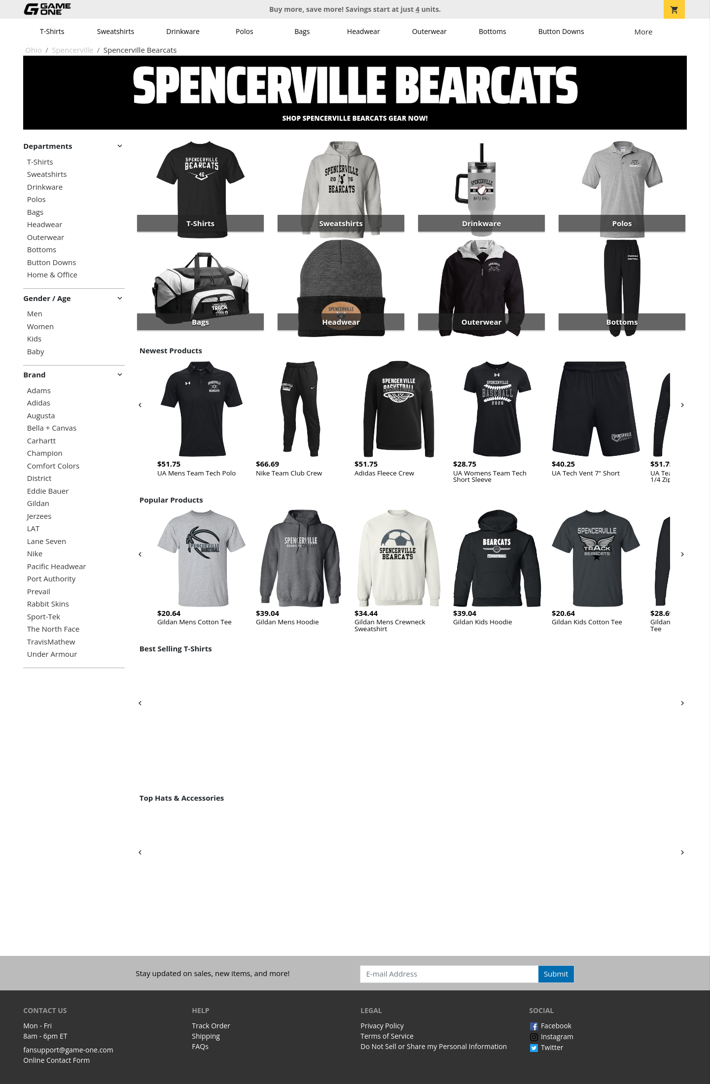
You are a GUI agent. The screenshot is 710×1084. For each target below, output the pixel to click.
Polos (244, 31)
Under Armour (52, 654)
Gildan (38, 503)
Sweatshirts (115, 31)
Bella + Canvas (51, 428)
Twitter (546, 1047)
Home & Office (52, 275)
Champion (45, 453)
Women (40, 326)
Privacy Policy (381, 1025)
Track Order (211, 1025)
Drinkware (183, 31)
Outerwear (429, 31)
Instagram (551, 1036)
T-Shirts (52, 31)
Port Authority (51, 579)
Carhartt (41, 441)
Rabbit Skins (48, 604)
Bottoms (492, 31)
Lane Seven (46, 541)
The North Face (53, 629)
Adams (39, 390)
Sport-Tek (43, 616)
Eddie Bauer (48, 491)
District (39, 478)
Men (34, 313)
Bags (302, 31)
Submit (556, 974)
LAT (33, 528)
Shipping (206, 1036)
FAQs (200, 1046)
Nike (34, 553)
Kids (34, 339)
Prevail (38, 591)
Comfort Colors (53, 466)
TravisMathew (51, 642)
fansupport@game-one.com (68, 1049)
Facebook (550, 1025)
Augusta (41, 415)
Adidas (38, 403)
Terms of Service (387, 1036)
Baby (35, 351)
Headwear (363, 31)
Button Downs (561, 31)
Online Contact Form (56, 1060)
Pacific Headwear (56, 566)
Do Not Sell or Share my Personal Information (433, 1046)
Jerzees (39, 516)
